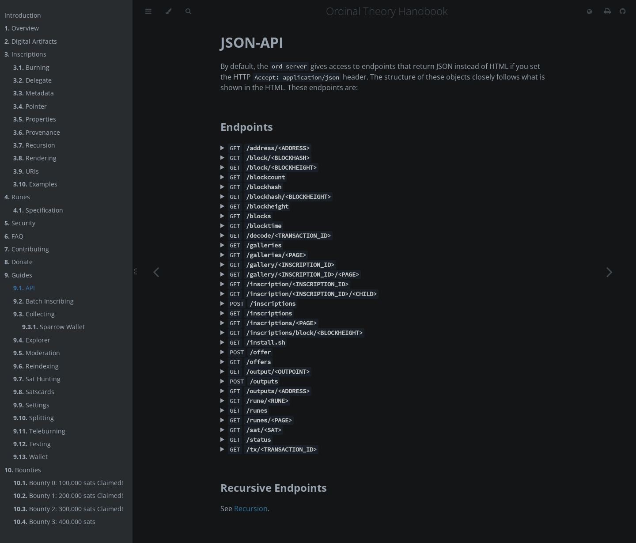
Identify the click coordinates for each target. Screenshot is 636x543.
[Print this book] (608, 11)
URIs (26, 171)
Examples (35, 184)
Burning (31, 67)
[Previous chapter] (156, 271)
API (24, 288)
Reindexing (36, 366)
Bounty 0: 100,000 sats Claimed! (68, 482)
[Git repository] (622, 11)
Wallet (30, 456)
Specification (38, 210)
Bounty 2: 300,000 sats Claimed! (68, 509)
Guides (18, 275)
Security (19, 223)
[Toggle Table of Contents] (148, 11)
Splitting (33, 418)
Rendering (35, 158)
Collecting (34, 314)
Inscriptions (25, 54)
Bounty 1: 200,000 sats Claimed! (68, 495)
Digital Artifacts (30, 41)
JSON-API (252, 42)
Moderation (36, 353)
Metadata (33, 93)
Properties (34, 119)
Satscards (33, 391)
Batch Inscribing (43, 301)
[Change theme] (168, 11)
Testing (32, 444)
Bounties (22, 470)
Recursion (34, 145)
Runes (17, 197)
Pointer (30, 106)
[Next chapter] (609, 271)
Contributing (26, 249)
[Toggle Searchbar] (188, 11)
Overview (21, 28)
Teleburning (39, 431)
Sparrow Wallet (53, 327)
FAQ (13, 236)
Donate (18, 262)
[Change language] (589, 12)
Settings (31, 405)
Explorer (31, 340)
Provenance (36, 132)
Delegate (32, 80)
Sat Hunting (37, 379)
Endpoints (246, 126)
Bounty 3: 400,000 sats (54, 521)
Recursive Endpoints (273, 487)
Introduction (22, 15)
